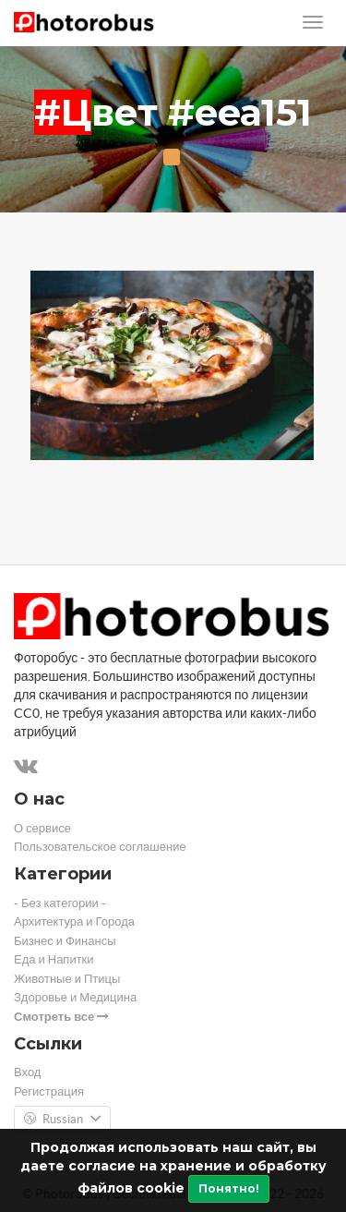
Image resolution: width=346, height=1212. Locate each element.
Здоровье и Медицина (75, 997)
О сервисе (42, 828)
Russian (62, 1119)
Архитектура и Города (74, 921)
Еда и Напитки (54, 959)
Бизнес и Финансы (65, 941)
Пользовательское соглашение (100, 847)
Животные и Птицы (67, 979)
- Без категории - (60, 903)
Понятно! (228, 1188)
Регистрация (49, 1091)
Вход (27, 1072)
